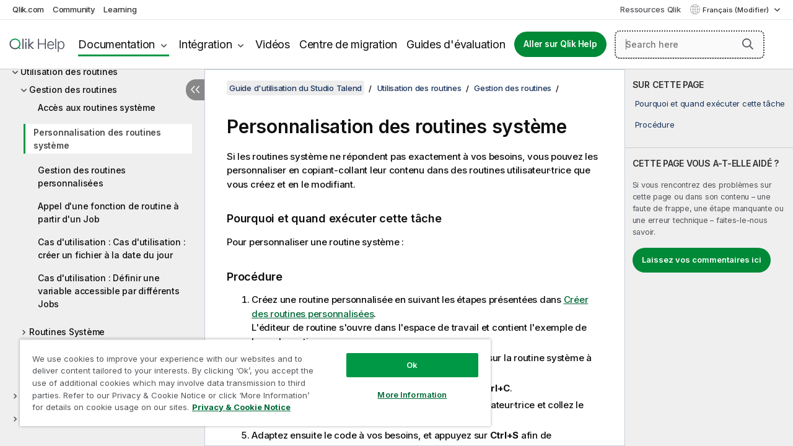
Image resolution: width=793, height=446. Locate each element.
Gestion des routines (73, 89)
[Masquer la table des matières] (195, 89)
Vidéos (272, 44)
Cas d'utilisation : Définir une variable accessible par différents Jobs (109, 291)
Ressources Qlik (650, 9)
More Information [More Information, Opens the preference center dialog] (402, 385)
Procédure (655, 124)
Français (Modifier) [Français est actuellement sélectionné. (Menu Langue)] (737, 10)
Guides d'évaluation (455, 44)
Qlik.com (28, 9)
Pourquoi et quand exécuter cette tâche (710, 103)
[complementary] (709, 257)
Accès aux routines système (97, 107)
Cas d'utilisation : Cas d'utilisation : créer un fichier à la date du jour (111, 248)
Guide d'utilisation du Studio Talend (295, 88)
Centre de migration (348, 44)
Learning (119, 9)
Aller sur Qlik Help (560, 44)
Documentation (116, 44)
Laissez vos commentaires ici (701, 260)
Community (74, 9)
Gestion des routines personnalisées (82, 176)
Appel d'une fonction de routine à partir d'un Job (108, 212)
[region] (250, 378)
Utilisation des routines (69, 71)
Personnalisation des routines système (97, 139)
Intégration (205, 44)
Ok (402, 356)
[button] (747, 44)
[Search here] (689, 45)
